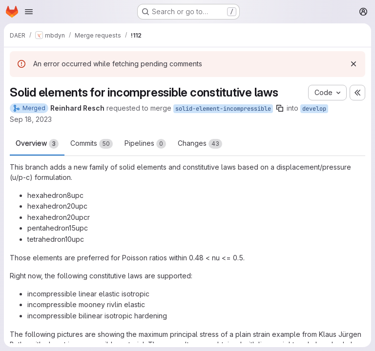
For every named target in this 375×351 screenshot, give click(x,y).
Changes (200, 144)
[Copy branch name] (280, 108)
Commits (91, 144)
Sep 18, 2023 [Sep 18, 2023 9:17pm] (31, 119)
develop (314, 109)
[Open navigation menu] (29, 12)
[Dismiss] (353, 64)
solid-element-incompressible (223, 109)
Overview (37, 144)
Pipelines (145, 144)
